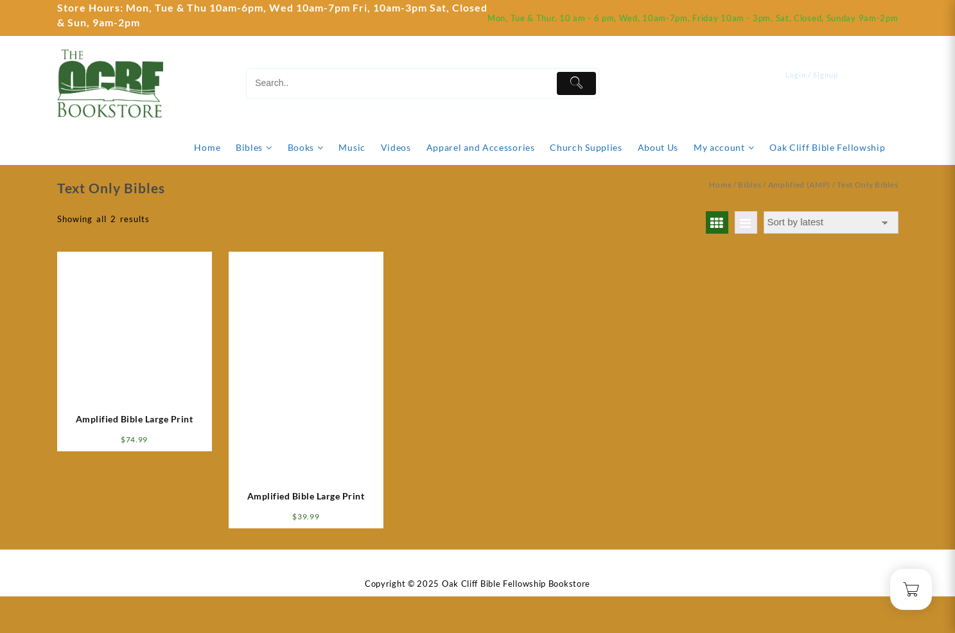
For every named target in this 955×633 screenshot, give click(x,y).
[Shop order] (831, 222)
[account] (819, 83)
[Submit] (576, 83)
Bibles (749, 184)
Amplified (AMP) (799, 184)
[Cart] (888, 83)
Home (720, 184)
